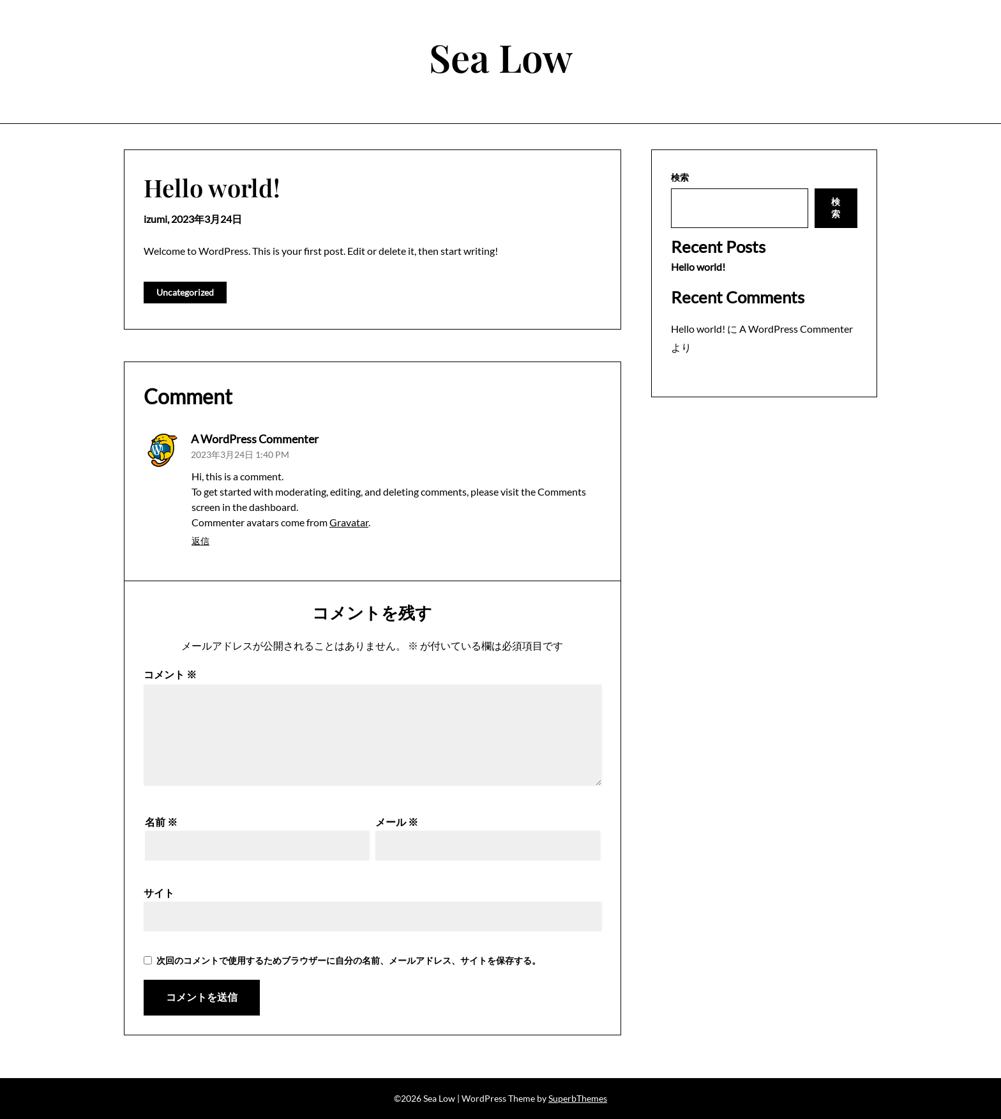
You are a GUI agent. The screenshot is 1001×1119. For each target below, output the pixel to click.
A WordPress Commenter (255, 439)
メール (396, 822)
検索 (680, 177)
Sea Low (501, 57)
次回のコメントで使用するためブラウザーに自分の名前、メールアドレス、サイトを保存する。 (348, 960)
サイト (159, 893)
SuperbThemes (577, 1098)
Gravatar (348, 522)
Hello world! (698, 267)
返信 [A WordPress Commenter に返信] (200, 540)
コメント (170, 674)
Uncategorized (185, 292)
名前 (161, 822)
